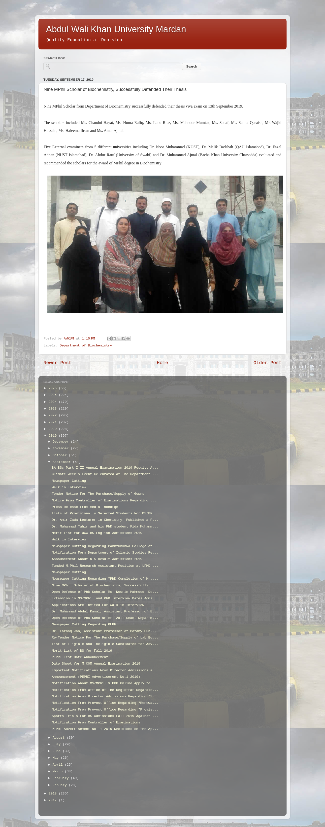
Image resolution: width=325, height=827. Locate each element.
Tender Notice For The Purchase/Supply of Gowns (98, 494)
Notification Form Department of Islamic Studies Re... (105, 553)
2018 (54, 793)
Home (162, 363)
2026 (54, 388)
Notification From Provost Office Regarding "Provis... (105, 710)
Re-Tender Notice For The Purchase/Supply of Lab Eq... (105, 637)
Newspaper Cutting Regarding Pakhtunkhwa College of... (105, 546)
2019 (54, 436)
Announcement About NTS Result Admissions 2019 (97, 559)
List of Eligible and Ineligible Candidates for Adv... (105, 644)
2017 (54, 800)
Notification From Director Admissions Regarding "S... (105, 696)
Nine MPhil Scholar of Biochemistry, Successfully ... (104, 585)
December (62, 442)
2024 (54, 402)
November (62, 448)
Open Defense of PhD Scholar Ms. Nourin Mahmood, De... (105, 592)
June (58, 751)
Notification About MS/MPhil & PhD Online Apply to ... (105, 683)
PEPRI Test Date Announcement (80, 657)
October (61, 455)
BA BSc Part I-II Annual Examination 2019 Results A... (105, 468)
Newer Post (57, 363)
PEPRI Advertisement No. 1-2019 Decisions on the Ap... (105, 729)
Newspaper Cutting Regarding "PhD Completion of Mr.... (105, 579)
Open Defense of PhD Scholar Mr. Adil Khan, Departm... (105, 618)
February (62, 778)
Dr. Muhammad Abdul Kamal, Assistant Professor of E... (105, 611)
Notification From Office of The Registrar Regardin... (105, 690)
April (59, 765)
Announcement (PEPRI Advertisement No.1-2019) (96, 677)
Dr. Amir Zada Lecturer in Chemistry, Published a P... (105, 520)
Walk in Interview (69, 487)
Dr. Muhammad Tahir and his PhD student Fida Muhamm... (105, 526)
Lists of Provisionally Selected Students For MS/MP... (105, 513)
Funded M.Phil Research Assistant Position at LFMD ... (105, 566)
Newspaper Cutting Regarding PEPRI (85, 624)
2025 (54, 395)
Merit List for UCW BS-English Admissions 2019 (97, 533)
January (61, 785)
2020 (54, 429)
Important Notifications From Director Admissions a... (105, 670)
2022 (54, 415)
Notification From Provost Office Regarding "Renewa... (105, 703)
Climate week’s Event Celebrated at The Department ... (105, 474)
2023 (54, 409)
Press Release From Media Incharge (85, 507)
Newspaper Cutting (69, 481)
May (57, 758)
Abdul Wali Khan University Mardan (116, 29)
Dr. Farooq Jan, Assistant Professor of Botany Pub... (104, 631)
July (58, 744)
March (59, 771)
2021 (54, 422)
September (63, 462)
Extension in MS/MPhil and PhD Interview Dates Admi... (105, 598)
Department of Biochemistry (86, 345)
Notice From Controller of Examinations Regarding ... (104, 500)
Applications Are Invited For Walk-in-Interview (98, 605)
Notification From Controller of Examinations (96, 722)
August (60, 738)
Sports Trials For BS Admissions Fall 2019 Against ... (105, 716)
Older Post (268, 363)
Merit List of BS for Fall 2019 (82, 651)
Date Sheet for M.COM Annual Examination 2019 (96, 664)
